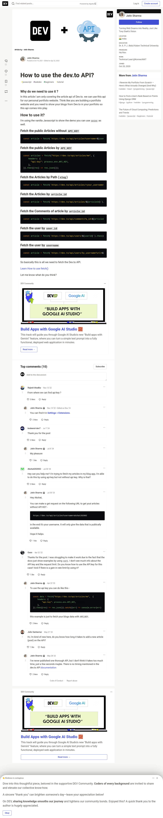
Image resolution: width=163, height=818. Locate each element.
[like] (31, 399)
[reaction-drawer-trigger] (6, 62)
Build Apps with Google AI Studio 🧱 (52, 329)
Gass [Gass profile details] (30, 552)
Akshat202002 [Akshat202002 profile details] (34, 469)
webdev (37, 82)
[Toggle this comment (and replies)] (22, 392)
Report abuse (72, 681)
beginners (49, 82)
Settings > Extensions (58, 413)
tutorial (60, 82)
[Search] (13, 3)
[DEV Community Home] (5, 3)
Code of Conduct (56, 681)
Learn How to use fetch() (34, 268)
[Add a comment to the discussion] (66, 376)
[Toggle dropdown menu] (105, 283)
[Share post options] (6, 100)
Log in (136, 3)
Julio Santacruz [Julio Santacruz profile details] (35, 632)
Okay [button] (7, 813)
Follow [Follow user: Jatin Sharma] (139, 22)
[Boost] (6, 91)
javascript (26, 82)
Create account (151, 3)
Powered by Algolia (88, 4)
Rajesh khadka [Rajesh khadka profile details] (34, 388)
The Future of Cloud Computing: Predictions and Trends (138, 112)
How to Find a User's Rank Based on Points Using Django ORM (138, 99)
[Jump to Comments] (6, 72)
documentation (48, 667)
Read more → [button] (29, 349)
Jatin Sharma (33, 58)
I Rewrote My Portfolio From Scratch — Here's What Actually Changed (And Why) (138, 85)
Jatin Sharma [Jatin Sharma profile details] (36, 408)
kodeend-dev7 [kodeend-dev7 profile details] (34, 428)
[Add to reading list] (6, 83)
